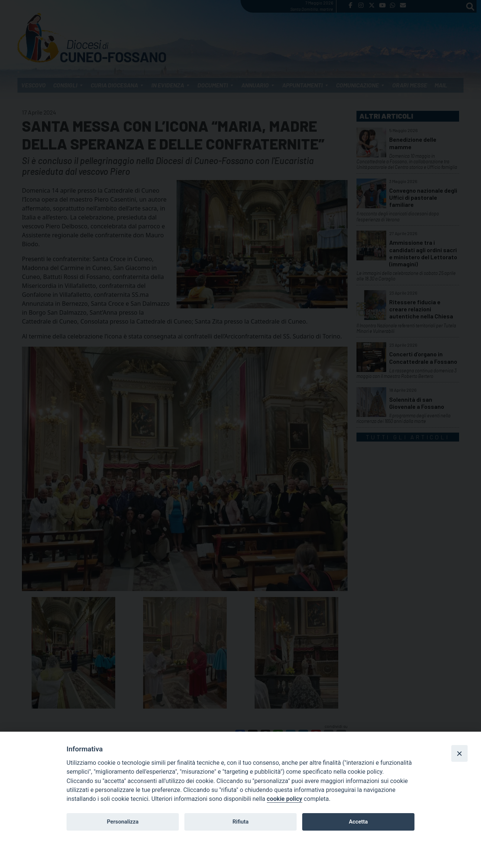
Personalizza (122, 821)
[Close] (459, 753)
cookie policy (284, 798)
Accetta (358, 821)
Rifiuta (240, 821)
